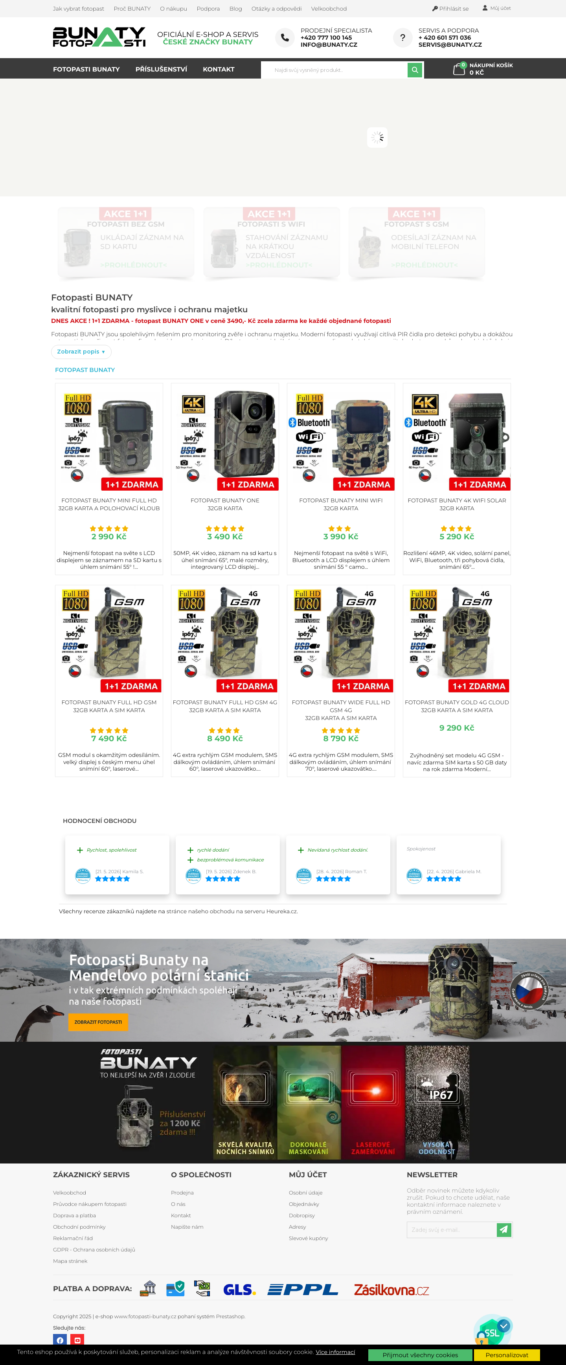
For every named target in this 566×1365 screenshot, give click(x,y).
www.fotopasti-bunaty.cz (145, 1317)
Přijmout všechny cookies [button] (420, 1355)
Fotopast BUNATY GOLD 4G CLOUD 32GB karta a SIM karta (457, 706)
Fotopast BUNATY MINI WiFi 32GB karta (340, 504)
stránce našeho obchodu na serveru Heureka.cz (232, 911)
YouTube (77, 1341)
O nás (178, 1204)
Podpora (208, 8)
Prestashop (230, 1317)
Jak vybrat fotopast (78, 8)
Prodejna (182, 1193)
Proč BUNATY (132, 8)
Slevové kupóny (308, 1238)
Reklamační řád (73, 1238)
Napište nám (187, 1227)
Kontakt (181, 1216)
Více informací (335, 1352)
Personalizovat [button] (507, 1355)
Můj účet (308, 1175)
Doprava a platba (74, 1216)
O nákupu (173, 8)
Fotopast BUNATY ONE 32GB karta (225, 504)
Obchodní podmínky (79, 1227)
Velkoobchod (329, 8)
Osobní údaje (306, 1193)
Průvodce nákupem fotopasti (90, 1204)
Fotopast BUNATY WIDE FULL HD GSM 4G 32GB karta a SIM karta (341, 710)
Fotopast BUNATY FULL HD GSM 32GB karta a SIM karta (108, 706)
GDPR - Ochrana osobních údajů (94, 1250)
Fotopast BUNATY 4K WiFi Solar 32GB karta (457, 504)
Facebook (60, 1341)
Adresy (297, 1227)
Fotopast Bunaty (85, 370)
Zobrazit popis (79, 351)
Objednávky (304, 1204)
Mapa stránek (70, 1261)
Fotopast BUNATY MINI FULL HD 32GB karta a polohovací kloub (109, 504)
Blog (236, 8)
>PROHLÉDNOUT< (133, 265)
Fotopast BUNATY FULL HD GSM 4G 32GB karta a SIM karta (225, 706)
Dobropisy (302, 1216)
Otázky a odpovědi (277, 8)
